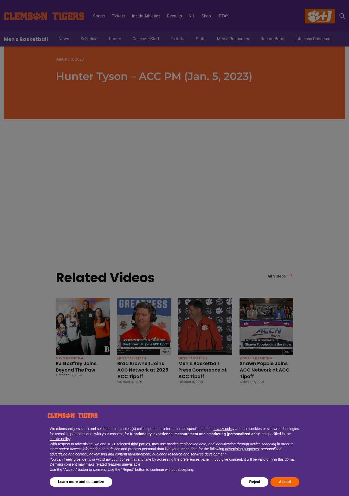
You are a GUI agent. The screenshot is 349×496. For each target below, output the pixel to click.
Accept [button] (285, 482)
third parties (140, 444)
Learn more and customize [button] (81, 482)
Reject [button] (254, 482)
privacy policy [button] (223, 429)
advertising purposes (242, 449)
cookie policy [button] (60, 439)
